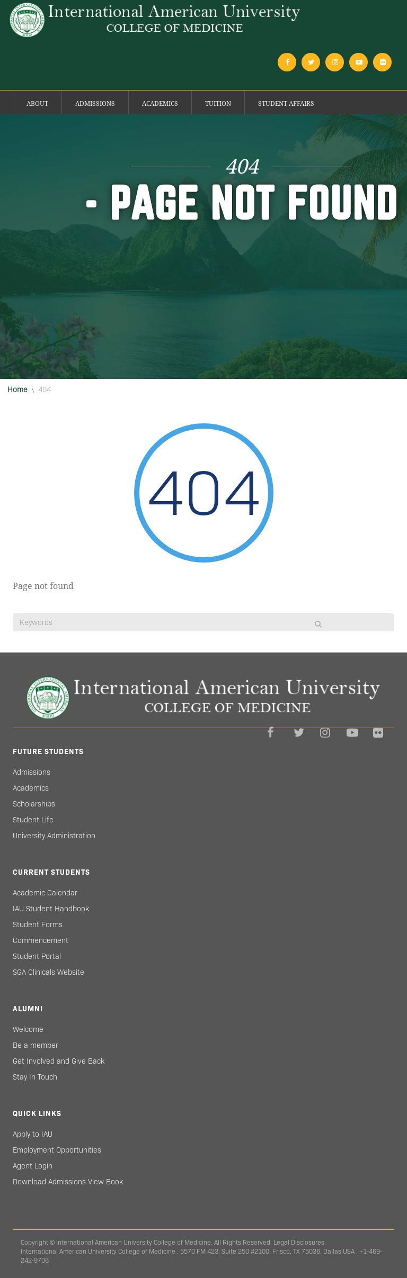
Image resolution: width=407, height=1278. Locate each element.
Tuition (218, 103)
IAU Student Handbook (51, 908)
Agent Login (32, 1166)
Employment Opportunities (57, 1150)
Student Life (33, 819)
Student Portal (37, 956)
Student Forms (38, 924)
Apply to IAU (32, 1134)
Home (17, 389)
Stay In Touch (35, 1077)
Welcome (28, 1029)
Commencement (40, 940)
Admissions (95, 103)
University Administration (54, 835)
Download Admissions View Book (68, 1181)
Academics (160, 103)
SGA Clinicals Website (48, 972)
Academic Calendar (45, 893)
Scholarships (34, 804)
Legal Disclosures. (299, 1242)
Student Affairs (286, 103)
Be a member (35, 1045)
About (37, 103)
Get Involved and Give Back (58, 1061)
